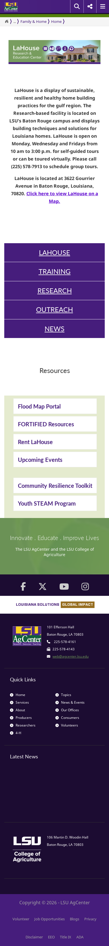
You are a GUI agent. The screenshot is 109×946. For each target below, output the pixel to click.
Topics (63, 694)
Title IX (65, 937)
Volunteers (66, 725)
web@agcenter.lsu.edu (71, 656)
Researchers (22, 725)
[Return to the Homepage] (6, 21)
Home (56, 21)
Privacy (90, 918)
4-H (15, 732)
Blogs (74, 918)
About (17, 710)
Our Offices (67, 710)
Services (19, 702)
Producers (21, 717)
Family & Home (33, 21)
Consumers (67, 717)
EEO (51, 937)
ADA (79, 937)
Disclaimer (34, 937)
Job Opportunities (49, 918)
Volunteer (20, 918)
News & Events (70, 702)
